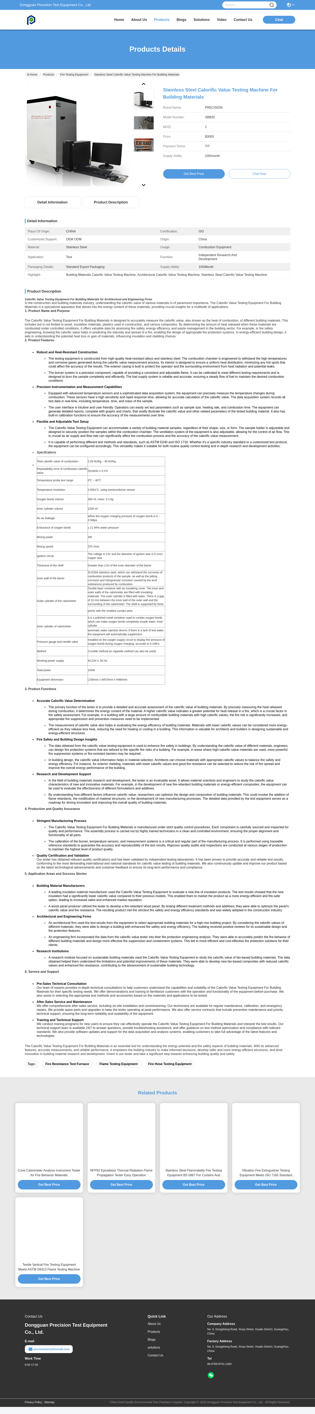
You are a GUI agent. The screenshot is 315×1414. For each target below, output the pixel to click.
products (161, 20)
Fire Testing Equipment (74, 74)
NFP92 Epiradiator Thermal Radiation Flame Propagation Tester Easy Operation (121, 1180)
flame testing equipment (118, 1071)
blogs (181, 20)
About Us (154, 1331)
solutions (202, 20)
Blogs (152, 1346)
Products (48, 74)
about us (139, 20)
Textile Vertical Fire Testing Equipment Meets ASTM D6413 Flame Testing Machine (49, 1274)
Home (119, 20)
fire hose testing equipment (170, 1071)
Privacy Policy (33, 1409)
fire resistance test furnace (67, 1071)
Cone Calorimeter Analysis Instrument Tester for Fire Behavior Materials (49, 1180)
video (222, 20)
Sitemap (49, 1409)
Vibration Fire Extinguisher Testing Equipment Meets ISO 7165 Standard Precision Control (266, 1180)
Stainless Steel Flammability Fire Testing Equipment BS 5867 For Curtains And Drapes (193, 1180)
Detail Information (52, 202)
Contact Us (155, 1362)
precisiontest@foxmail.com (49, 1356)
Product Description (111, 202)
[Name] (271, 5)
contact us (243, 20)
